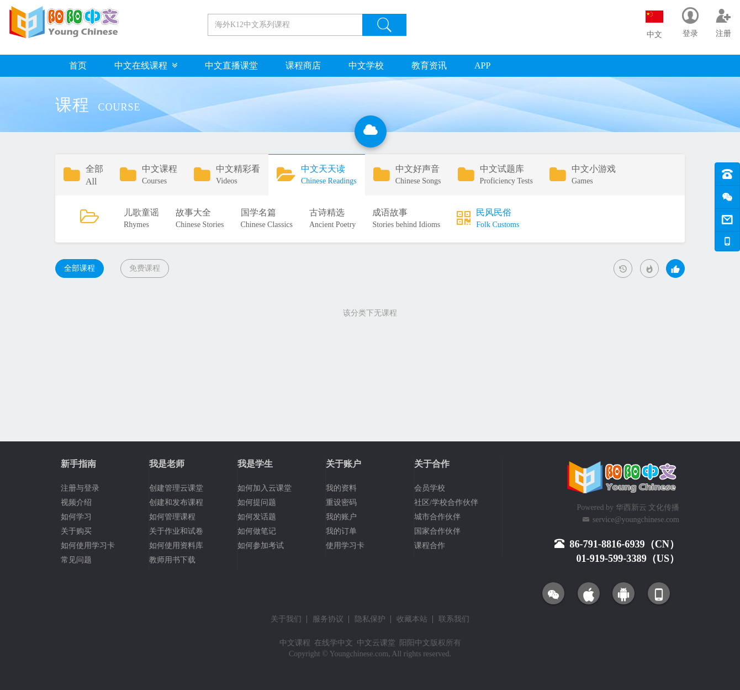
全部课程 (79, 268)
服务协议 (328, 619)
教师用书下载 (172, 560)
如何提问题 (256, 502)
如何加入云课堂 (264, 488)
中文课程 (294, 643)
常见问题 (76, 560)
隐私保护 (370, 619)
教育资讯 (429, 65)
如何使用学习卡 (88, 545)
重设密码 (341, 502)
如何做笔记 (256, 531)
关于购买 (76, 531)
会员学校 (429, 488)
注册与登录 (80, 488)
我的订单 (341, 531)
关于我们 (286, 619)
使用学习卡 (345, 545)
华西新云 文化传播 (648, 507)
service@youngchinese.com (636, 519)
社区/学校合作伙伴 (446, 502)
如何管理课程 (172, 517)
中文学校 (366, 65)
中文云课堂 (376, 643)
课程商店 (303, 65)
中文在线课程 (145, 65)
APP (482, 65)
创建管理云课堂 (176, 488)
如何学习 (76, 517)
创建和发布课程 (176, 502)
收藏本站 (412, 619)
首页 (78, 65)
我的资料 (341, 488)
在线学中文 (333, 643)
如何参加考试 (260, 545)
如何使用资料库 (176, 545)
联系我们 (453, 619)
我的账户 (341, 517)
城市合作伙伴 (437, 517)
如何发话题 (256, 517)
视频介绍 (76, 502)
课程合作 (429, 545)
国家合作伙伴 (437, 531)
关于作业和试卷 (176, 531)
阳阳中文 (414, 643)
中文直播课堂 (231, 65)
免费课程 (144, 268)
